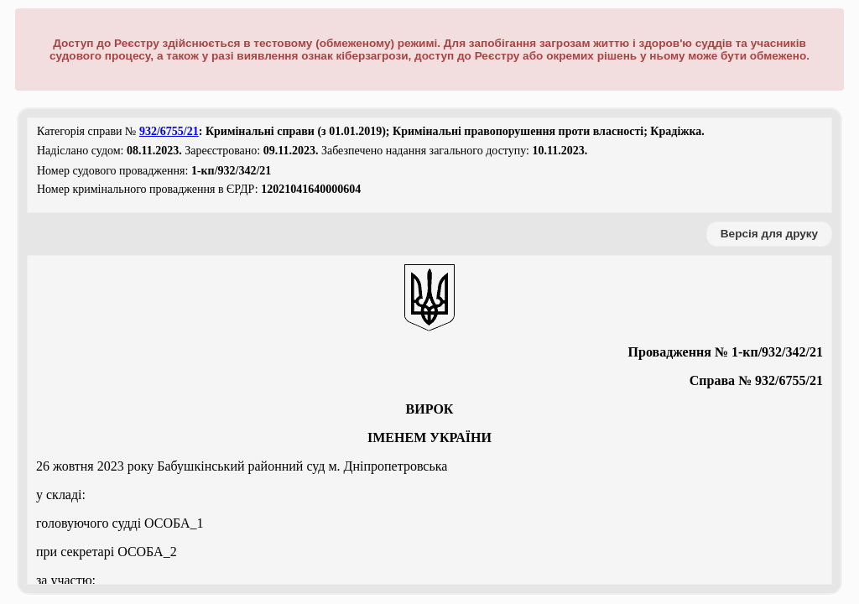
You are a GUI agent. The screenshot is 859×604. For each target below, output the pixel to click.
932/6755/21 (169, 131)
